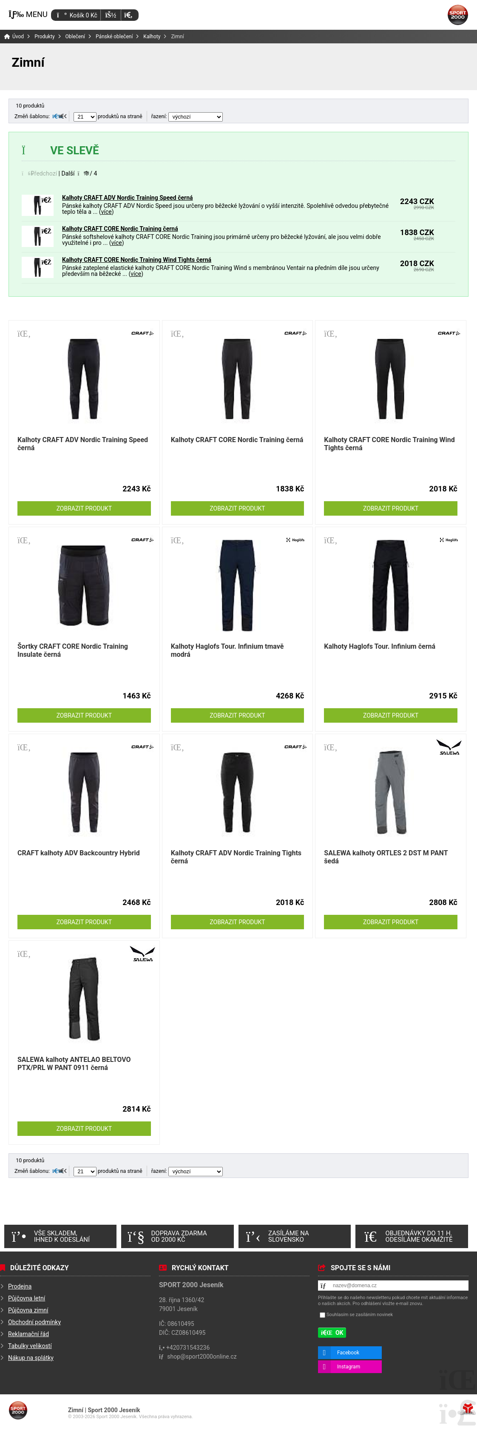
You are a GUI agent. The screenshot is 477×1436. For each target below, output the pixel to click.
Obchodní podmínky (34, 1322)
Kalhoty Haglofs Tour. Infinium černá (379, 646)
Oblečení (75, 36)
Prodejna (19, 1286)
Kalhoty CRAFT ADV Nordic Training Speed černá (127, 197)
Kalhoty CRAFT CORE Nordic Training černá (120, 228)
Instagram (348, 1367)
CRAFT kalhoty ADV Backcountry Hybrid (78, 853)
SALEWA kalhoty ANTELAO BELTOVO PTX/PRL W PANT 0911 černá (74, 1064)
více (106, 211)
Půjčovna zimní (28, 1310)
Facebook (348, 1353)
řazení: (187, 116)
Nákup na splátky (31, 1357)
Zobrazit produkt (84, 508)
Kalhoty (151, 36)
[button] (128, 15)
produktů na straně (108, 116)
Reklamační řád (28, 1334)
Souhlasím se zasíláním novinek (360, 1314)
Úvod (457, 15)
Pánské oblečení (114, 36)
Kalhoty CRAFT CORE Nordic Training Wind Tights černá (136, 259)
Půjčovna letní (26, 1298)
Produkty (44, 36)
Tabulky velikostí (30, 1345)
